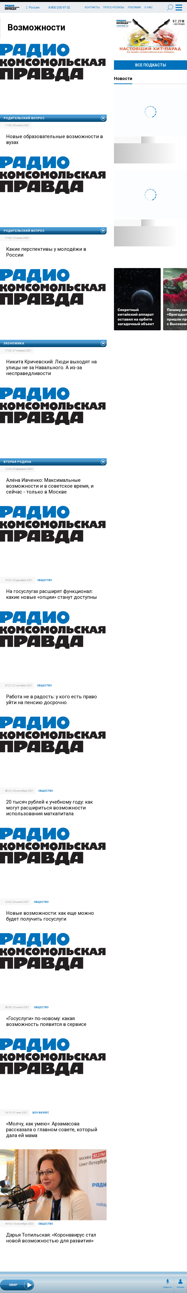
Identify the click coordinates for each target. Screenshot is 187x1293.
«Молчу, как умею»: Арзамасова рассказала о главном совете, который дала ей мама (51, 1129)
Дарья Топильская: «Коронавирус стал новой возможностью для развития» (51, 1238)
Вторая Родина (17, 462)
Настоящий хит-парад (150, 36)
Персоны (180, 1287)
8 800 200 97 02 (59, 7)
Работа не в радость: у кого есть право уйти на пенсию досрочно (51, 699)
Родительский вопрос (24, 118)
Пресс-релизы (113, 7)
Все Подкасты (150, 65)
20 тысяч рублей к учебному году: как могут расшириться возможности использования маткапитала (49, 808)
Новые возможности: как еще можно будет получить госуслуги (50, 916)
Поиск (170, 7)
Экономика (14, 343)
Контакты (92, 7)
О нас (148, 7)
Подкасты (167, 1287)
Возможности (36, 27)
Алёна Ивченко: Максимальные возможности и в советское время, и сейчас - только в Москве (50, 486)
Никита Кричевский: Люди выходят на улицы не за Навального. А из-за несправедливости (51, 367)
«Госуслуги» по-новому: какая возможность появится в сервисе (46, 1021)
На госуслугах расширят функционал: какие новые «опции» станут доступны (51, 594)
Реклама (134, 7)
